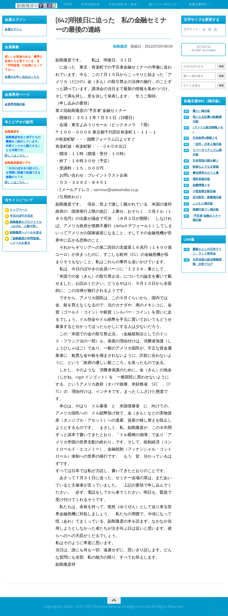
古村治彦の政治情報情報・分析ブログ (207, 262)
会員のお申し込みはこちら (22, 77)
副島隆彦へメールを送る (26, 232)
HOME (68, 4)
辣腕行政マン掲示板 (206, 209)
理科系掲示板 (201, 179)
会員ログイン (13, 29)
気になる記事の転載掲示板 (207, 119)
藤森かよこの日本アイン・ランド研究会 (207, 251)
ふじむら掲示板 (203, 203)
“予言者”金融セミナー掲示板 (207, 218)
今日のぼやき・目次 (123, 4)
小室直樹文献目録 (204, 191)
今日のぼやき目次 (21, 215)
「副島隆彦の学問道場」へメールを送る (26, 240)
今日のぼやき (90, 4)
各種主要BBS (198, 4)
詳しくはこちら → (16, 155)
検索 (221, 66)
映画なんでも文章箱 (206, 166)
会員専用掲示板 (15, 104)
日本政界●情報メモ (205, 137)
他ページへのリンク (163, 4)
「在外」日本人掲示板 (207, 144)
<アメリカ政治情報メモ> (208, 129)
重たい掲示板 (201, 111)
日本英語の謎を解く (206, 160)
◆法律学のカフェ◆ (206, 172)
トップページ (18, 209)
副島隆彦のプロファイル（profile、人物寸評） (26, 224)
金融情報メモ (201, 185)
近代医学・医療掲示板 (207, 197)
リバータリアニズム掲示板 (207, 152)
